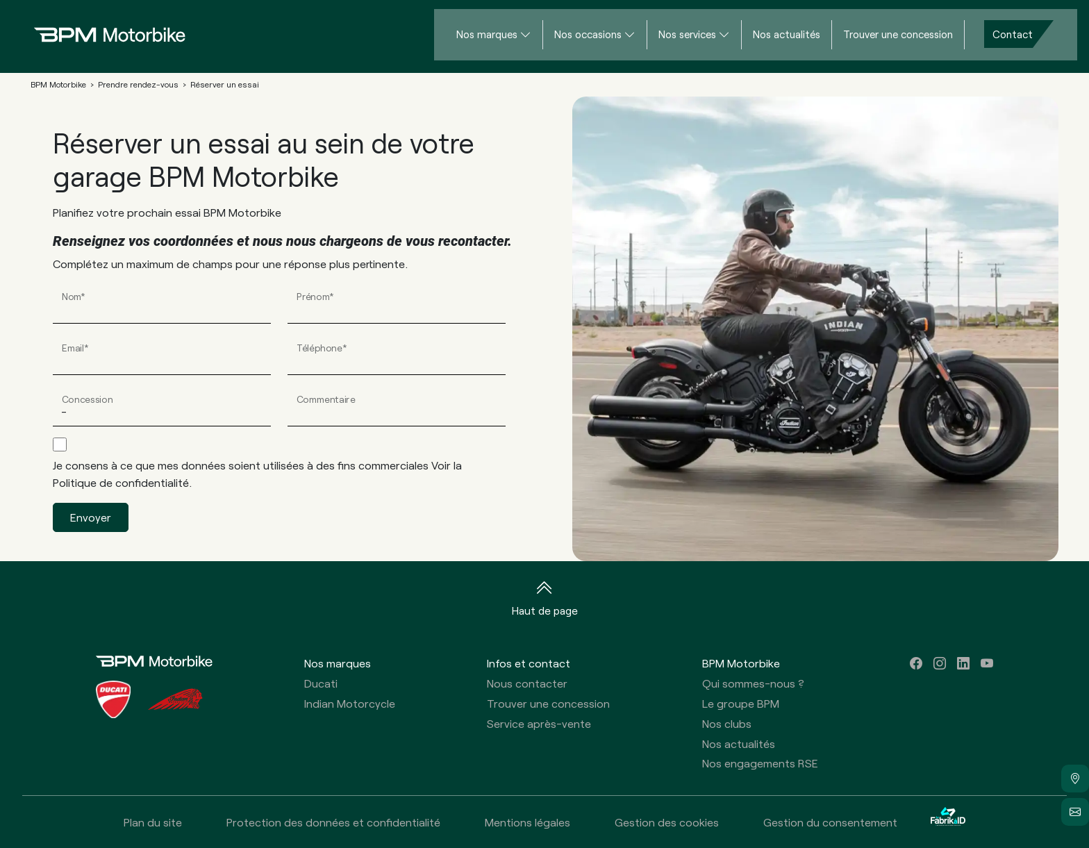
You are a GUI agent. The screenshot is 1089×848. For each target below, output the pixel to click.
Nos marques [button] (337, 663)
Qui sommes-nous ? (753, 683)
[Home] (98, 34)
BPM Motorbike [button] (741, 663)
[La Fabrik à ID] (948, 822)
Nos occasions (588, 34)
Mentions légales (527, 822)
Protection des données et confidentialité (333, 822)
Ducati (321, 683)
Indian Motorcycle (349, 703)
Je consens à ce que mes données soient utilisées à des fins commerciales (257, 474)
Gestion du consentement (830, 822)
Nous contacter (527, 683)
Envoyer (90, 517)
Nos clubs (726, 723)
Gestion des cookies (667, 822)
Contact (1012, 34)
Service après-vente (539, 723)
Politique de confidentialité (121, 482)
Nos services (687, 34)
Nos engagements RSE (760, 763)
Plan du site (153, 822)
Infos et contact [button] (528, 663)
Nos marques (486, 34)
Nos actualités (786, 34)
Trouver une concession (898, 34)
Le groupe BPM (740, 703)
